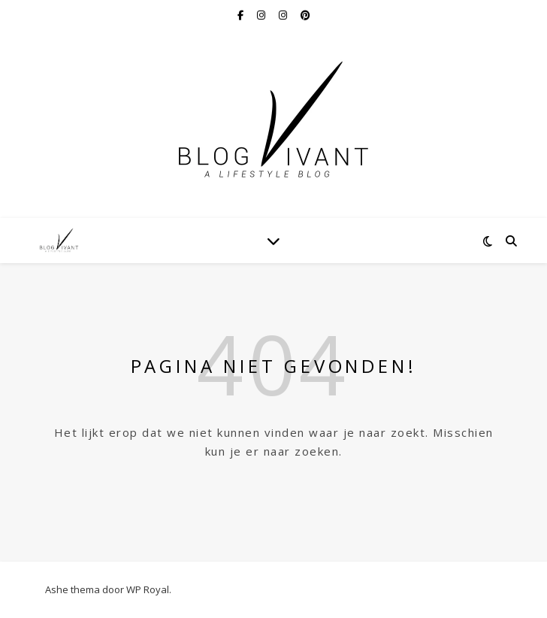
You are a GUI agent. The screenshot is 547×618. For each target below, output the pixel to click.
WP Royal (147, 589)
